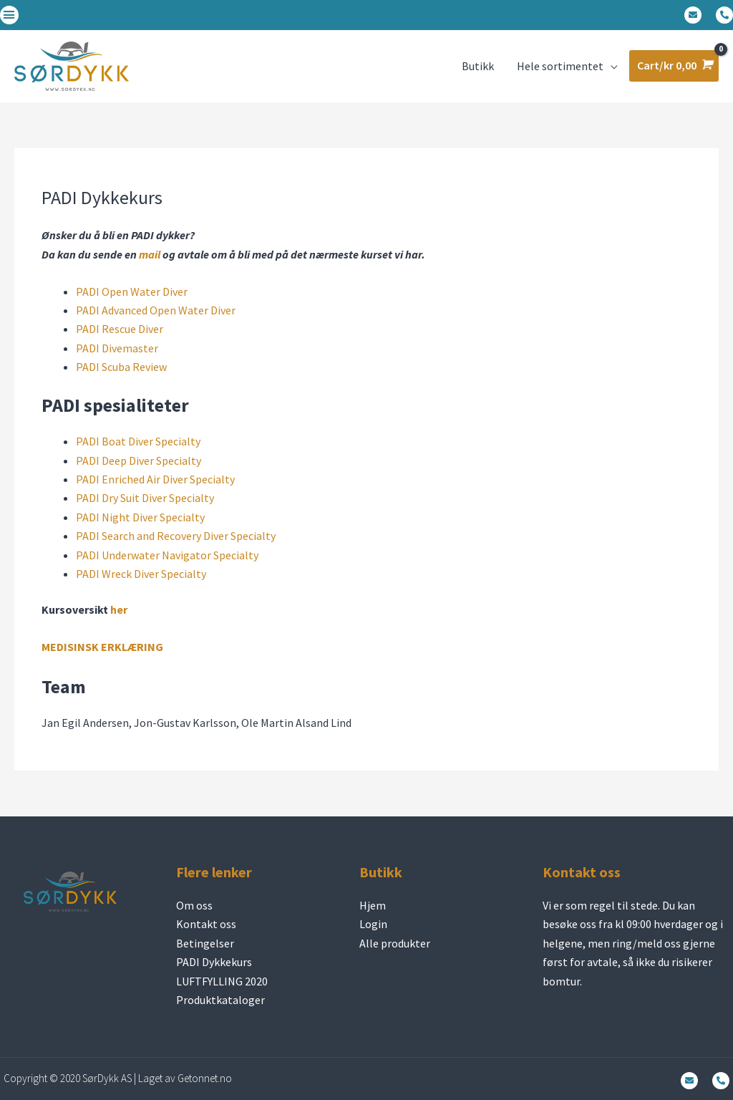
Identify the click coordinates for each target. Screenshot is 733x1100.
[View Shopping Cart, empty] (674, 65)
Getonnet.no (205, 1078)
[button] (9, 15)
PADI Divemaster (117, 348)
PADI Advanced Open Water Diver (156, 310)
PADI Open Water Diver (132, 291)
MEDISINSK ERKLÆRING (102, 647)
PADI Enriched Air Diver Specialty (155, 479)
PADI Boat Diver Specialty (138, 441)
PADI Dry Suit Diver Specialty (145, 498)
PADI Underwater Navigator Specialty (167, 555)
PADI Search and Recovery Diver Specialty (176, 536)
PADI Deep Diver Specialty (138, 460)
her (118, 609)
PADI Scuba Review (121, 367)
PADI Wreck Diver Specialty (141, 573)
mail (149, 254)
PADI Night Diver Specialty (140, 517)
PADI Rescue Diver (119, 329)
